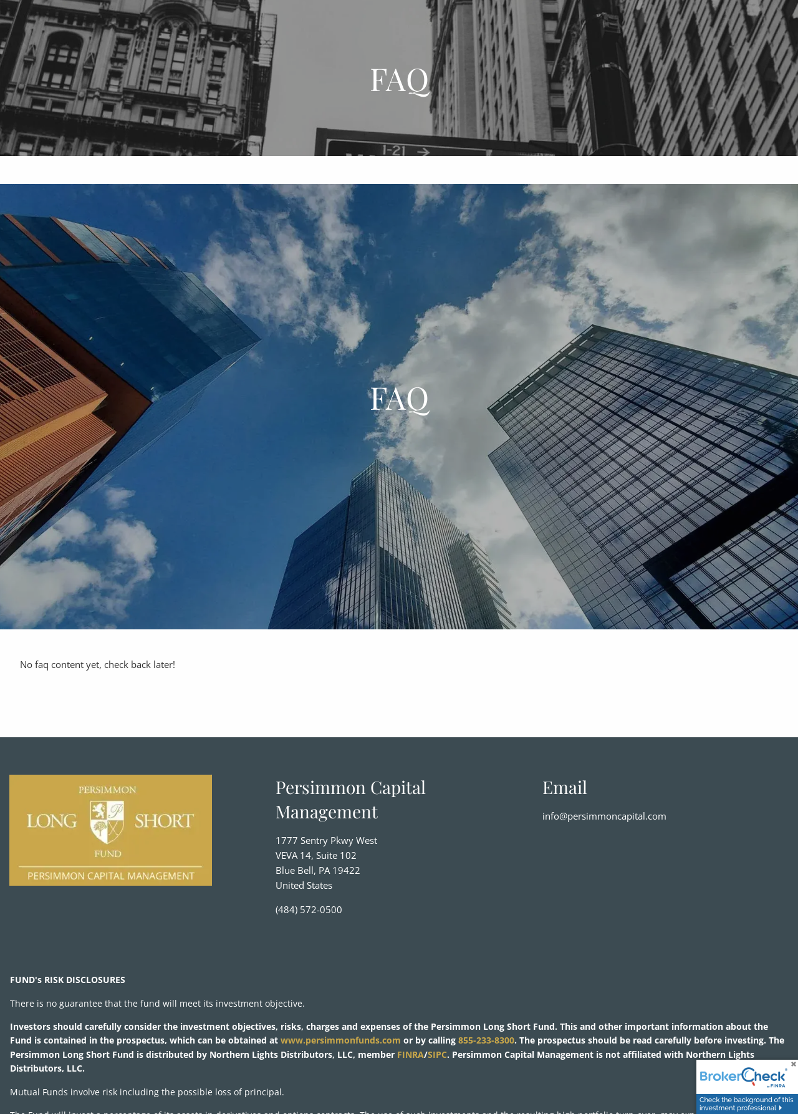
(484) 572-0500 (309, 909)
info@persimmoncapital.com (604, 816)
